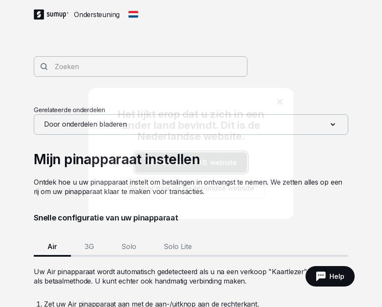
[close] (280, 102)
